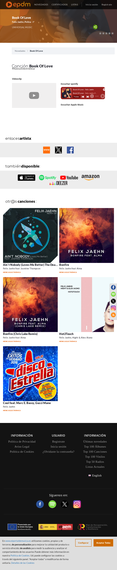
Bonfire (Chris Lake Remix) (20, 334)
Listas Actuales (95, 466)
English (97, 475)
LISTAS (74, 4)
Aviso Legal (21, 446)
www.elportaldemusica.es (18, 540)
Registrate (58, 441)
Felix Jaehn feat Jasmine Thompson (22, 268)
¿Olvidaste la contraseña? (58, 451)
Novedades (20, 51)
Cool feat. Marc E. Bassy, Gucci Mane (27, 403)
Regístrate (107, 4)
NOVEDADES (41, 4)
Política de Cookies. (20, 555)
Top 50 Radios (95, 461)
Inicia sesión (92, 4)
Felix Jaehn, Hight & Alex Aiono (75, 337)
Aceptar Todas (103, 542)
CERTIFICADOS (60, 4)
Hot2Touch (66, 334)
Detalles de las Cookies (22, 562)
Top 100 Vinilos (95, 456)
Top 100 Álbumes (95, 446)
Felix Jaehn (9, 406)
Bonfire (64, 264)
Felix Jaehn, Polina (21, 21)
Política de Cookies (22, 451)
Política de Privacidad (21, 441)
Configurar (83, 542)
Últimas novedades (95, 441)
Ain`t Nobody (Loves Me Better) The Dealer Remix (35, 264)
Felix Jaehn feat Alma (70, 268)
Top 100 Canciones (95, 451)
